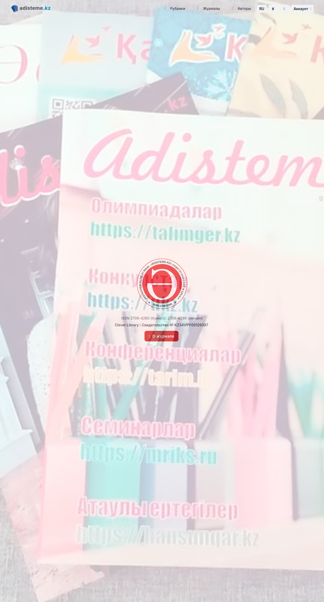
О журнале (161, 336)
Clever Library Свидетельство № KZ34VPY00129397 (161, 325)
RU (261, 9)
